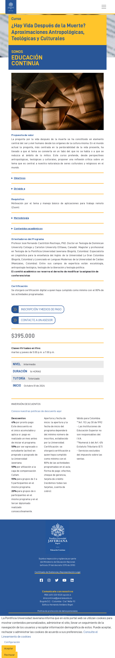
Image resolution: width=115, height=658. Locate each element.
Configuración (12, 642)
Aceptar (8, 648)
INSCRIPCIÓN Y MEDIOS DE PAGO (41, 309)
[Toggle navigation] (103, 7)
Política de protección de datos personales (58, 611)
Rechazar (9, 654)
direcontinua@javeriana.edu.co (57, 598)
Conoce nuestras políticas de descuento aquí (36, 411)
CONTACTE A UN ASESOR (37, 320)
